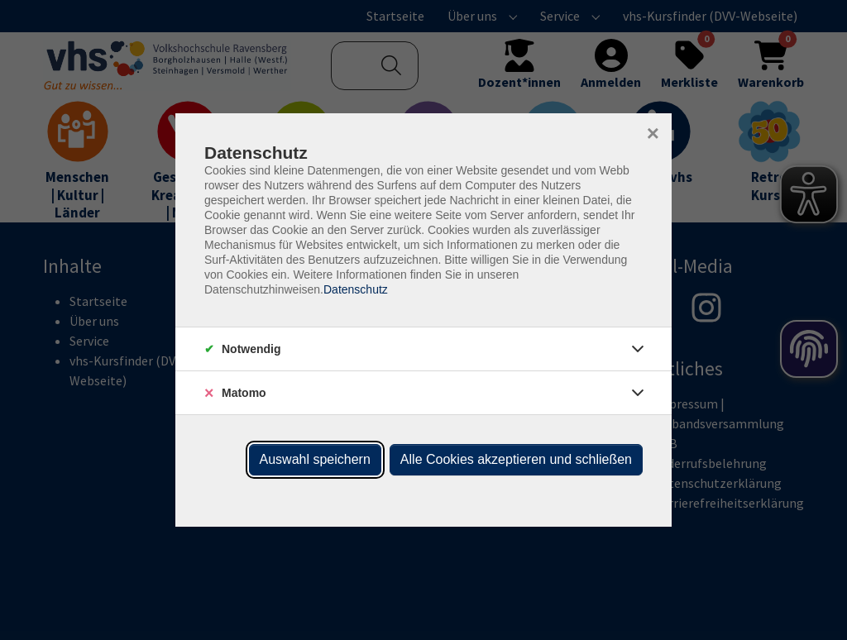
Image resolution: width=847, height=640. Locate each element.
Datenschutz (355, 289)
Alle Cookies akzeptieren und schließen (516, 459)
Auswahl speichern (315, 459)
